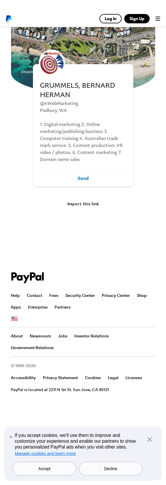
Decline (110, 468)
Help (15, 295)
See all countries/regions (14, 318)
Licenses (133, 377)
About (17, 336)
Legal (113, 377)
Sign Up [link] (137, 18)
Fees (53, 295)
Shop (142, 295)
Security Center (80, 295)
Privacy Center (116, 295)
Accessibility (23, 377)
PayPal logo (8, 18)
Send (83, 178)
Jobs (62, 336)
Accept (44, 468)
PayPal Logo (28, 278)
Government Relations (32, 347)
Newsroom (40, 336)
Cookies (93, 377)
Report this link (83, 203)
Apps (16, 307)
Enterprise (38, 307)
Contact (34, 295)
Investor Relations (91, 336)
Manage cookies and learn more (45, 453)
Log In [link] (110, 18)
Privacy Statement (60, 377)
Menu (157, 18)
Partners (63, 307)
